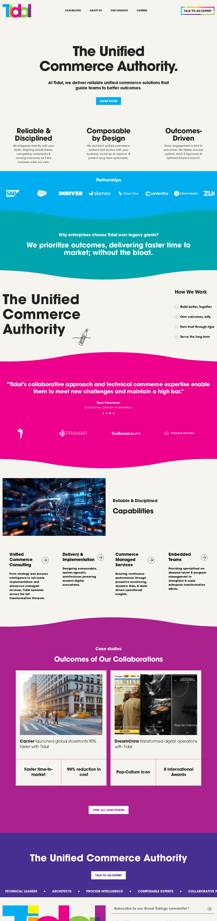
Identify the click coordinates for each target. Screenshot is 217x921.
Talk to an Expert (108, 875)
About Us (96, 11)
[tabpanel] (108, 395)
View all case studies (108, 810)
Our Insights (119, 11)
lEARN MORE (108, 101)
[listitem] (16, 193)
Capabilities (73, 11)
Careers (142, 11)
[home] (17, 11)
